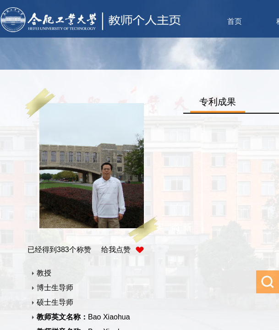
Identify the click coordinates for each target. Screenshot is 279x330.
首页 (234, 21)
